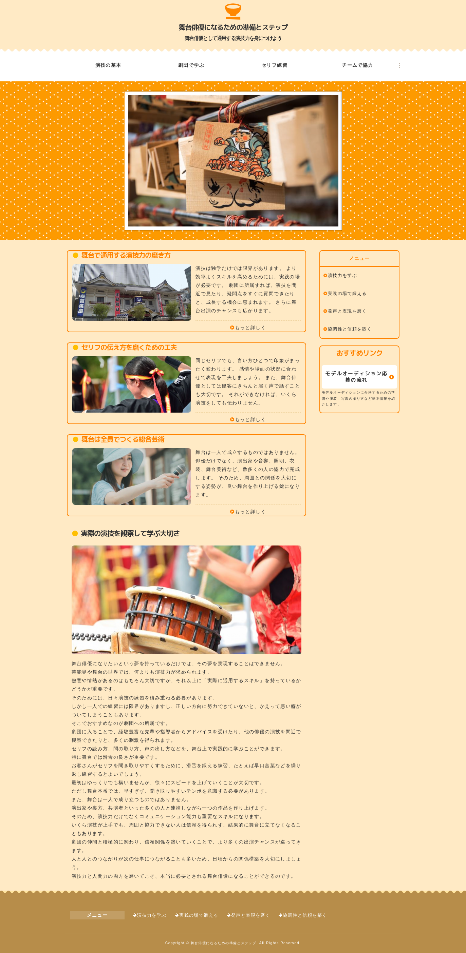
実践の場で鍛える (347, 293)
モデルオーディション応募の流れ (356, 376)
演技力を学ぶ (342, 275)
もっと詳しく (250, 327)
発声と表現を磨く (347, 311)
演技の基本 (108, 65)
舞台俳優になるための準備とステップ (233, 27)
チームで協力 (357, 65)
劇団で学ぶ (191, 65)
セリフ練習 (274, 65)
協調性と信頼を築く (350, 329)
